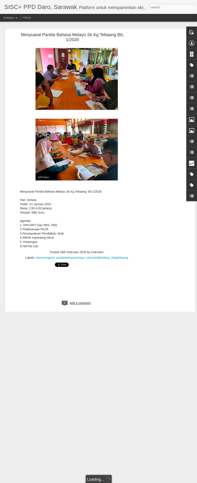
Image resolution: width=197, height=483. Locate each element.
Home (27, 17)
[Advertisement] (157, 102)
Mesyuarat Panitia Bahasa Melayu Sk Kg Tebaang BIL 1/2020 (72, 37)
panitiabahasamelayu (70, 257)
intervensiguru (45, 257)
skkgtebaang (119, 257)
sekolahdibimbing (97, 257)
